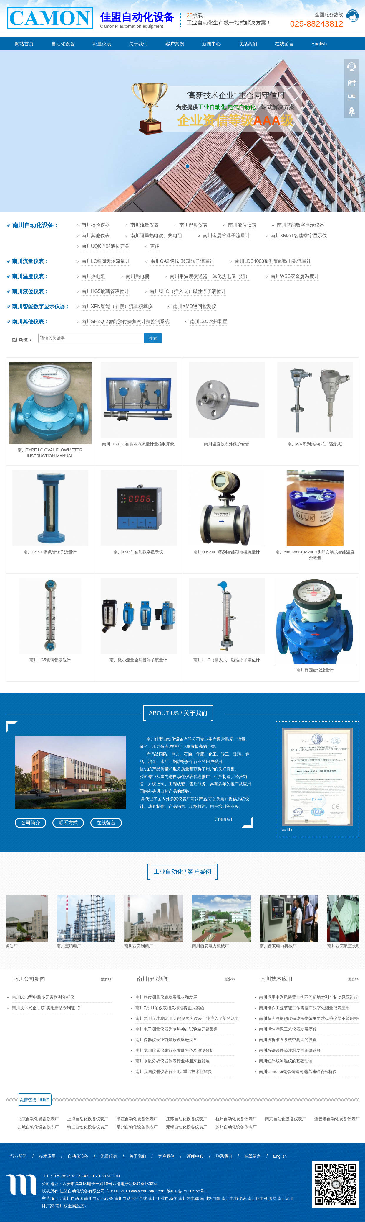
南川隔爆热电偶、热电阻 (156, 235)
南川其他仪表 (96, 235)
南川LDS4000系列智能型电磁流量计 (273, 261)
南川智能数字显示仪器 (300, 224)
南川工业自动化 (162, 1198)
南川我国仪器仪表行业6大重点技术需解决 (173, 1071)
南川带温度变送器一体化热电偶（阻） (210, 276)
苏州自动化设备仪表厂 (236, 1127)
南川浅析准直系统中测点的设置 (288, 1039)
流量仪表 (101, 43)
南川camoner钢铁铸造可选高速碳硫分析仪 (298, 1071)
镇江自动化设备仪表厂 (87, 1127)
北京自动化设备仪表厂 (38, 1118)
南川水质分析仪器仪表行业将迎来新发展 (172, 1061)
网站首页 (24, 43)
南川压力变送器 (262, 1198)
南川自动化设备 (30, 225)
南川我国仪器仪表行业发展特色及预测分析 (174, 1050)
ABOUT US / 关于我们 (178, 713)
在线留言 (284, 43)
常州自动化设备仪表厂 (137, 1127)
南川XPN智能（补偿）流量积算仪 (117, 306)
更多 (155, 246)
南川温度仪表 (193, 224)
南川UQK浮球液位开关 (106, 246)
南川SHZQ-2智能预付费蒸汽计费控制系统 (126, 321)
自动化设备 (63, 43)
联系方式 (68, 822)
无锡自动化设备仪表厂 (186, 1127)
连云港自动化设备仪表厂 (337, 1118)
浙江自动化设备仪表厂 (137, 1118)
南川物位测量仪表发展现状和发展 (166, 997)
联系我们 (247, 43)
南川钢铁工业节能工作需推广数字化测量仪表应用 (304, 1007)
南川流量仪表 (144, 224)
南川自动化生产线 (130, 1198)
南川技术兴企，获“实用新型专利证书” (46, 1007)
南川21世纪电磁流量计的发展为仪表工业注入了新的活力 (187, 1018)
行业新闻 (18, 1156)
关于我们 (138, 43)
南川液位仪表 (242, 224)
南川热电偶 (137, 276)
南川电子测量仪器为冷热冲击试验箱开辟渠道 (176, 1029)
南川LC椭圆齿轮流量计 (106, 261)
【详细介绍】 (223, 819)
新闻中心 (211, 43)
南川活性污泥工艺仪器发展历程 (288, 1029)
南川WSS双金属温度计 (295, 276)
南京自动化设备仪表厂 (285, 1118)
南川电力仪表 (234, 1198)
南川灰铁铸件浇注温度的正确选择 (290, 1050)
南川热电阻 (93, 276)
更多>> (106, 979)
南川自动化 (72, 1198)
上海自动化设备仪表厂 (87, 1118)
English (319, 43)
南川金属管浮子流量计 (226, 235)
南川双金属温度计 (71, 1205)
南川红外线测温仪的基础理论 (286, 1061)
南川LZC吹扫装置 (208, 321)
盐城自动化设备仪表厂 (38, 1127)
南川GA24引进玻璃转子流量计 (182, 261)
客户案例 (174, 43)
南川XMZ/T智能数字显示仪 (299, 235)
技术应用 (47, 1156)
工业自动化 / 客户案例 (183, 871)
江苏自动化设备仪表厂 (186, 1118)
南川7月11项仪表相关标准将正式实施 (169, 1007)
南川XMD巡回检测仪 (195, 306)
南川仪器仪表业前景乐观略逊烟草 (166, 1039)
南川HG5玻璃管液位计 (105, 291)
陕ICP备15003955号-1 (187, 1191)
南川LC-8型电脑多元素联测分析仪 (43, 997)
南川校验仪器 (96, 224)
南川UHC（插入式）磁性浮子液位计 (188, 291)
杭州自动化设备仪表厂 (236, 1118)
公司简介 (30, 822)
